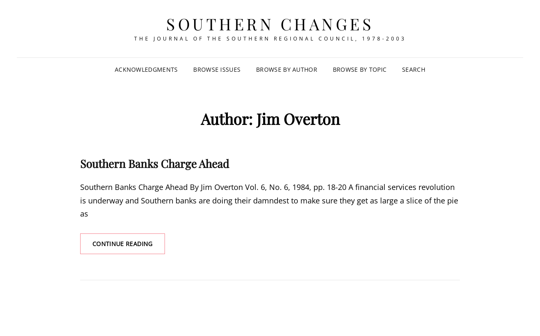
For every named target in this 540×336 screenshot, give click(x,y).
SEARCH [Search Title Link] (413, 69)
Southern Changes (270, 24)
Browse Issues (216, 69)
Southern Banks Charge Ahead (154, 163)
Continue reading (128, 246)
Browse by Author (286, 69)
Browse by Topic (359, 69)
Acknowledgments (146, 69)
